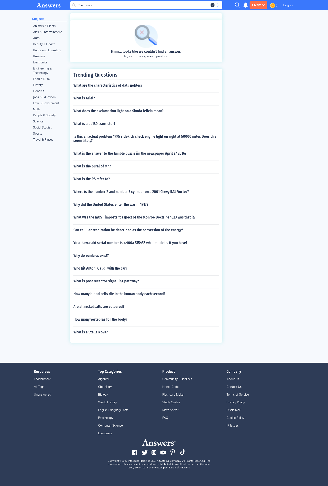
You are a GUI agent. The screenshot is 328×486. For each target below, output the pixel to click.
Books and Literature (47, 50)
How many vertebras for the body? (100, 319)
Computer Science (110, 425)
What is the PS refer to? (91, 179)
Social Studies (42, 127)
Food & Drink (41, 79)
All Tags (39, 387)
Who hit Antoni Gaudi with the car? (100, 268)
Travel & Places (43, 139)
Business (39, 56)
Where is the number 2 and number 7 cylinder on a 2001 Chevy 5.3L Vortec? (131, 191)
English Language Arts (113, 410)
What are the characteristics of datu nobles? (107, 85)
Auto (36, 38)
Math (36, 109)
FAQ (165, 418)
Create (258, 5)
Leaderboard (42, 379)
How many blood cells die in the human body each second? (119, 294)
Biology (103, 394)
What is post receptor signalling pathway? (106, 281)
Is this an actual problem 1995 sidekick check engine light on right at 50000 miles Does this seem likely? (144, 138)
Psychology (105, 418)
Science (38, 121)
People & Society (44, 115)
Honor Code (170, 387)
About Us (233, 379)
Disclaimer (233, 410)
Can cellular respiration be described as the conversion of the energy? (128, 230)
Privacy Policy (236, 402)
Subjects (38, 19)
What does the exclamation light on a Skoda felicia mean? (118, 111)
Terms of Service (238, 394)
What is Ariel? (84, 98)
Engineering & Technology (42, 71)
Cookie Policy (235, 418)
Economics (105, 433)
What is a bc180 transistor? (94, 123)
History (38, 85)
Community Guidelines (177, 379)
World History (107, 402)
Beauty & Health (44, 44)
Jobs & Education (44, 97)
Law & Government (46, 103)
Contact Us (234, 387)
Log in (288, 5)
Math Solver (170, 410)
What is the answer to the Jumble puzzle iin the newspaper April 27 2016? (129, 153)
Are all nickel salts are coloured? (98, 306)
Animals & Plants (44, 26)
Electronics (40, 62)
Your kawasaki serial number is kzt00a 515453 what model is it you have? (130, 242)
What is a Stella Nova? (90, 332)
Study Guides (171, 402)
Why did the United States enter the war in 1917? (110, 204)
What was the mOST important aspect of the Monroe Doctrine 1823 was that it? (134, 217)
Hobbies (38, 91)
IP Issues (233, 425)
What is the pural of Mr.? (92, 166)
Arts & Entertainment (47, 32)
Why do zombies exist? (91, 255)
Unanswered (42, 394)
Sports (37, 133)
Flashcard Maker (173, 394)
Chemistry (105, 387)
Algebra (103, 379)
